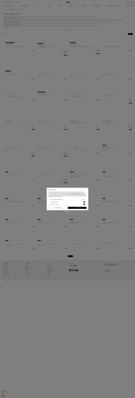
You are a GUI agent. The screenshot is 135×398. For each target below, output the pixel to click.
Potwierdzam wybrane (57, 207)
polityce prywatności (72, 193)
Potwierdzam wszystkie (77, 207)
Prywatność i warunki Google (65, 194)
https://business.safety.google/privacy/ (76, 194)
